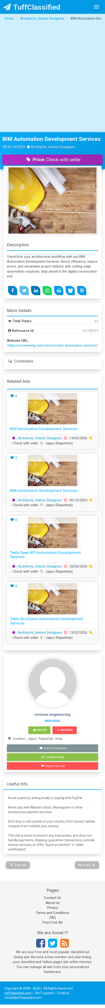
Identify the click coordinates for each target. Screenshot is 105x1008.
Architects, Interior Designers (40, 438)
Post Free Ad (52, 922)
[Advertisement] (52, 78)
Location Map (53, 757)
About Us (53, 903)
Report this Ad (53, 766)
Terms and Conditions (52, 913)
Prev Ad (18, 865)
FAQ (53, 918)
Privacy (52, 908)
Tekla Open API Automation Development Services (45, 554)
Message (65, 729)
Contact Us (52, 898)
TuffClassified (31, 7)
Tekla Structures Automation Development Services (46, 620)
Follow (40, 729)
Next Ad (86, 865)
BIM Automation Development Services (51, 139)
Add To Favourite (53, 748)
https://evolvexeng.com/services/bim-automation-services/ (53, 345)
